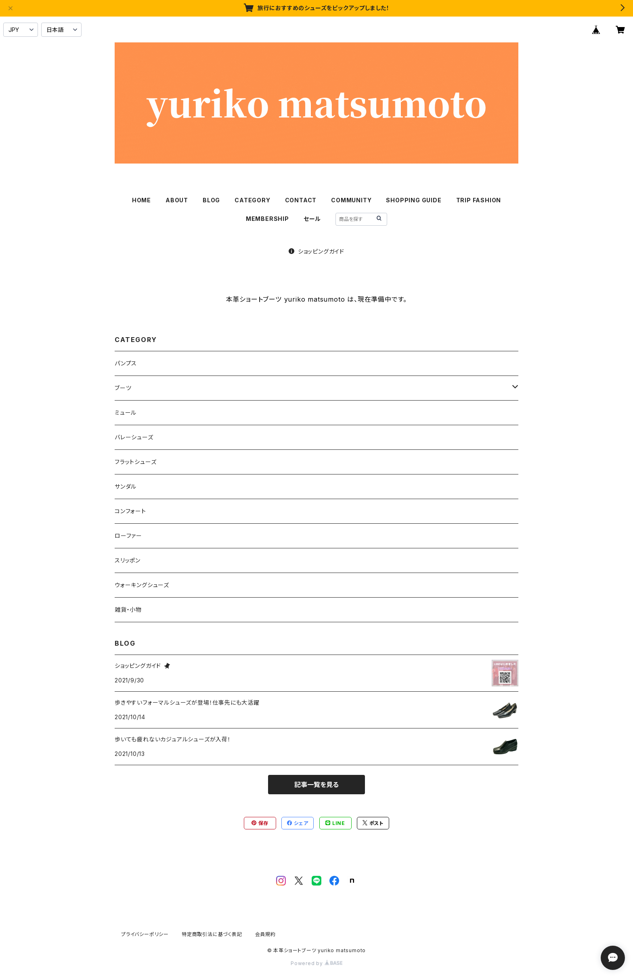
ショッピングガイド (316, 251)
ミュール (125, 412)
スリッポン (127, 560)
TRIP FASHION (478, 200)
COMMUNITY (351, 200)
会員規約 (265, 934)
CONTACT (301, 200)
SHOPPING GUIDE (413, 200)
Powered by (316, 963)
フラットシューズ (135, 461)
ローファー (128, 535)
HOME (141, 200)
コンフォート (130, 511)
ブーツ (123, 387)
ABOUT (177, 200)
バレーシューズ (134, 437)
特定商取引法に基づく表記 (212, 934)
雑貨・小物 (128, 609)
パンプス (126, 363)
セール (312, 218)
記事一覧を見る (316, 785)
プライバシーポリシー (145, 934)
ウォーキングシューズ (142, 584)
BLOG (211, 200)
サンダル (125, 486)
